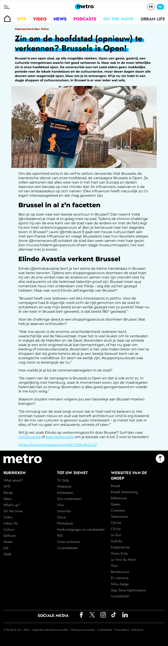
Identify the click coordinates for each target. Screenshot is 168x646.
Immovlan (64, 511)
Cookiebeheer (67, 547)
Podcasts (85, 19)
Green (8, 541)
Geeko (116, 504)
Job (6, 547)
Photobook (65, 523)
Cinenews (118, 510)
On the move (118, 19)
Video (40, 19)
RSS (60, 535)
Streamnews (119, 516)
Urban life (153, 19)
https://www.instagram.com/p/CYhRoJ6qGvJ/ (57, 445)
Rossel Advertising (124, 491)
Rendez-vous (120, 571)
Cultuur (9, 529)
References (119, 498)
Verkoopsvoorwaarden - (83, 630)
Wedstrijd (64, 486)
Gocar (61, 517)
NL (160, 6)
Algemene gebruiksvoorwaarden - (51, 630)
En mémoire (119, 577)
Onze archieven (68, 541)
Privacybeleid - (122, 630)
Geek (7, 554)
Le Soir (116, 534)
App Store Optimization (128, 590)
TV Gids (63, 480)
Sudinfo (116, 541)
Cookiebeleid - (105, 630)
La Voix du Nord (123, 559)
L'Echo (116, 528)
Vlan (60, 504)
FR (151, 6)
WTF (21, 19)
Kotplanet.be (120, 547)
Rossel (115, 485)
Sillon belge (120, 584)
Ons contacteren (69, 498)
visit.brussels (29, 437)
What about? (13, 480)
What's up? (12, 504)
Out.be (116, 522)
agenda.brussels (60, 437)
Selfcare (10, 535)
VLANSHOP (120, 596)
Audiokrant (137, 630)
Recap (8, 492)
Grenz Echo (119, 553)
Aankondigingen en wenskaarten (81, 529)
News (60, 19)
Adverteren (65, 492)
